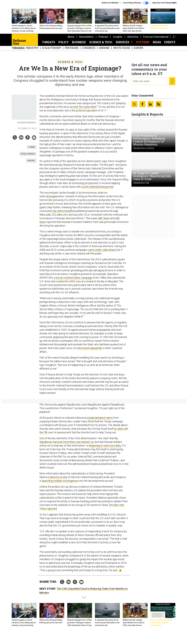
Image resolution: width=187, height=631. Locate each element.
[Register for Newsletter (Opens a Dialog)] (172, 81)
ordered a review (57, 477)
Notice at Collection (110, 3)
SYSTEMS (142, 42)
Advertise (132, 36)
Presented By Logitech (143, 148)
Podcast (103, 36)
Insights (117, 36)
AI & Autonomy (51, 48)
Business (79, 42)
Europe (138, 48)
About (70, 36)
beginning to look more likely (105, 445)
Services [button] (123, 42)
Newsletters (86, 36)
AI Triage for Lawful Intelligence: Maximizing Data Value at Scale (152, 176)
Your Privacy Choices (135, 3)
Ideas (157, 42)
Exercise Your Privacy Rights (165, 3)
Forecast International (155, 36)
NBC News (104, 218)
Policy (63, 42)
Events (169, 42)
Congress (88, 48)
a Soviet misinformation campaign (73, 277)
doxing (49, 196)
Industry (32, 48)
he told (83, 106)
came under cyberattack (102, 249)
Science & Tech (100, 42)
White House (121, 48)
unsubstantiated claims (100, 417)
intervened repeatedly (89, 348)
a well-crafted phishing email (97, 186)
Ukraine (104, 48)
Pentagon (71, 48)
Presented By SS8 (141, 183)
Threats (48, 42)
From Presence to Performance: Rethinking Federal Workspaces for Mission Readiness (149, 140)
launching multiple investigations (60, 480)
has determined (61, 210)
